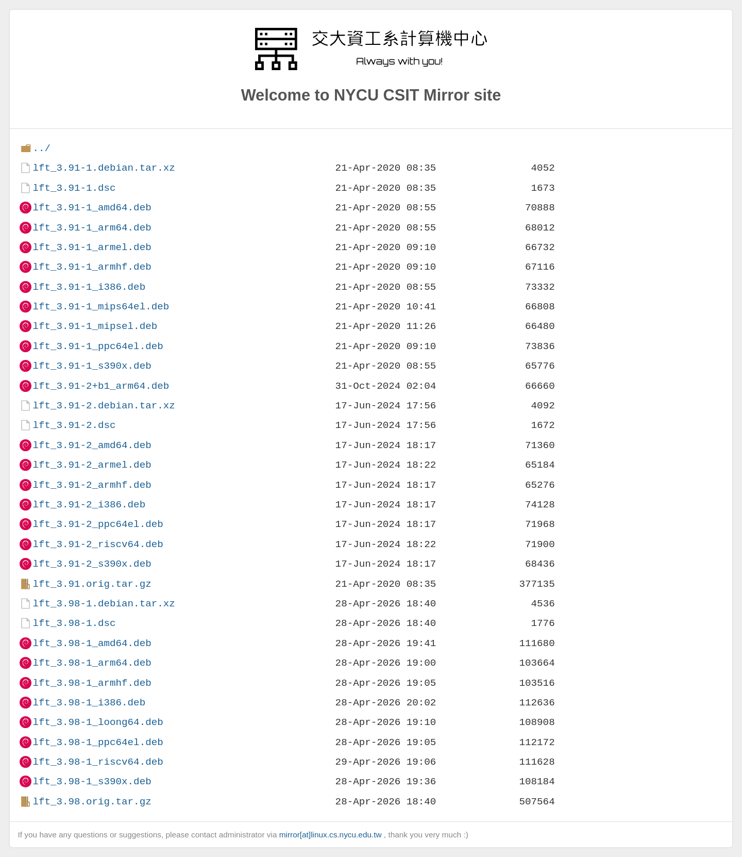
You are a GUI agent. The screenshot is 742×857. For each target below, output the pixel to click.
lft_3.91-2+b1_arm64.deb (100, 386)
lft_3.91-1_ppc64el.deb (97, 346)
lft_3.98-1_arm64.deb (91, 663)
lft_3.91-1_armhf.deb (91, 267)
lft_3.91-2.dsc (73, 425)
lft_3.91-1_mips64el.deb (100, 307)
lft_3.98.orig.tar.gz (91, 802)
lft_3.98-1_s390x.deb (91, 781)
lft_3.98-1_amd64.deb (91, 643)
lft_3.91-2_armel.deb (91, 465)
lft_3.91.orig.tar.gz (91, 584)
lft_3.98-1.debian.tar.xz (103, 604)
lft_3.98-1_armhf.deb (91, 683)
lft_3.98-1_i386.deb (88, 703)
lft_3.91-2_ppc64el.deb (97, 524)
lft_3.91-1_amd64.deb (91, 208)
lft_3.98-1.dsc (73, 623)
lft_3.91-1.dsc (73, 188)
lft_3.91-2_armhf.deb (91, 485)
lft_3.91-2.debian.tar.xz (103, 406)
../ (41, 148)
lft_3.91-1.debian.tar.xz (103, 168)
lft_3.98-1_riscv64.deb (97, 762)
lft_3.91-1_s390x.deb (91, 366)
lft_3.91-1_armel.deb (91, 247)
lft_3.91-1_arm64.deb (91, 228)
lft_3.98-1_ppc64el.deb (97, 742)
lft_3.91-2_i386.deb (88, 505)
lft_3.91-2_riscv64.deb (97, 544)
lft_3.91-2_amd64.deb (91, 445)
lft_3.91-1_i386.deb (88, 287)
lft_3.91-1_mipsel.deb (94, 326)
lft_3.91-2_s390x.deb (91, 564)
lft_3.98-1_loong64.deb (97, 722)
